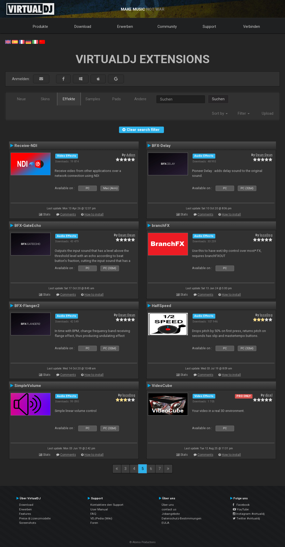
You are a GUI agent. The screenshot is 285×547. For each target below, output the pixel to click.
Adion (130, 155)
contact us (169, 509)
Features (25, 514)
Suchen (218, 99)
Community (167, 26)
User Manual (99, 509)
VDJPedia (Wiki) (101, 518)
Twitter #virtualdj (246, 518)
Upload (267, 113)
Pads (116, 99)
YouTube (241, 509)
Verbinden (251, 26)
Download (82, 26)
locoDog (266, 235)
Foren (94, 523)
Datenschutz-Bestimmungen (181, 518)
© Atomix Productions (143, 542)
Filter (244, 113)
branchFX (161, 225)
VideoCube (162, 385)
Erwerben (125, 26)
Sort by (220, 113)
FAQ (93, 514)
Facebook (241, 505)
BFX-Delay (161, 145)
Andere (140, 99)
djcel (268, 395)
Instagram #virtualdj (249, 514)
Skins (45, 99)
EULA (165, 523)
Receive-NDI (25, 145)
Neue (21, 99)
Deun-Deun (264, 155)
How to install (94, 214)
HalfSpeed (161, 305)
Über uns (168, 505)
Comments (68, 214)
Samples (92, 99)
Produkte (40, 26)
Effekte (69, 99)
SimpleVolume (27, 385)
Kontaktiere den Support (106, 505)
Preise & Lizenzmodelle (35, 518)
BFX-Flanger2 (26, 305)
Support (209, 26)
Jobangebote (171, 514)
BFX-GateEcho (27, 225)
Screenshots (27, 523)
